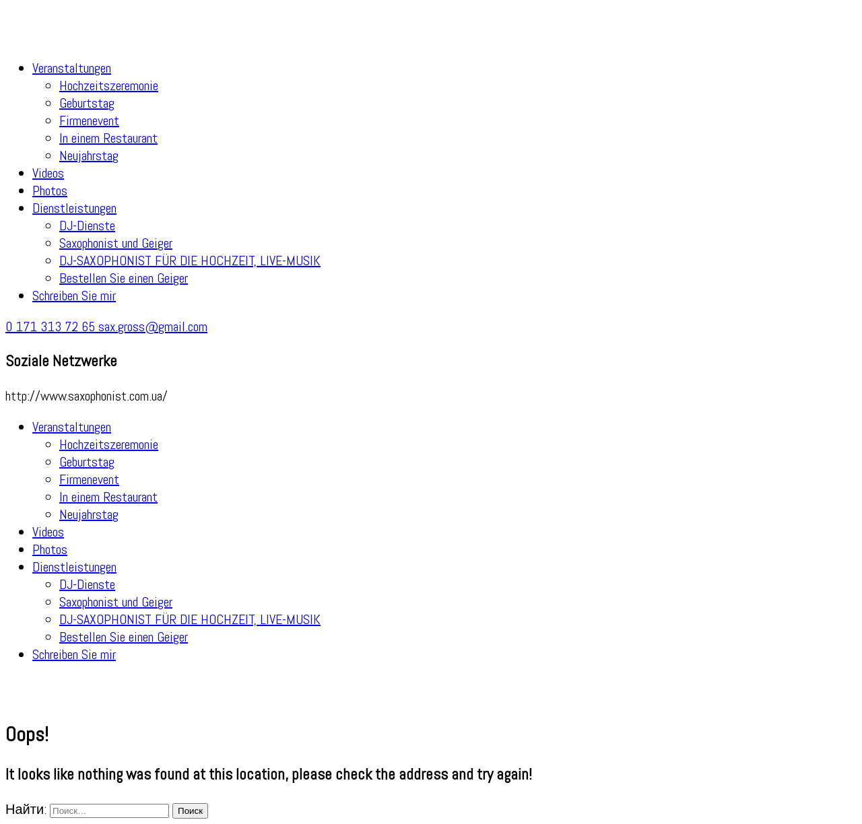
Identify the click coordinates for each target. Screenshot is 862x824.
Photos (49, 190)
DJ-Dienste (87, 225)
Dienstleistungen (74, 208)
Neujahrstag (89, 155)
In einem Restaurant (108, 138)
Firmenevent (89, 120)
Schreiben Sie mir (74, 295)
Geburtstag (86, 103)
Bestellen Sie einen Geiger (123, 278)
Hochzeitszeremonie (108, 85)
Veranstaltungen (71, 68)
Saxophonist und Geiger (115, 243)
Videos (48, 173)
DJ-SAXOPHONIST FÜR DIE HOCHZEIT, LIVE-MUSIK (190, 260)
